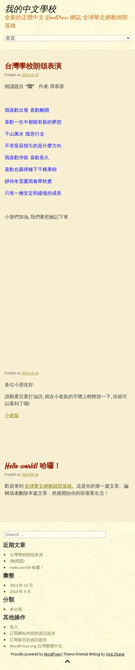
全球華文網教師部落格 (48, 486)
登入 (14, 627)
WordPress (52, 654)
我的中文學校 (30, 9)
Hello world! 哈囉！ (33, 467)
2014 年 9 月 (20, 591)
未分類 (16, 609)
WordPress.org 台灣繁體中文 (36, 646)
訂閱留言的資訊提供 (28, 639)
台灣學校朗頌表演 (33, 67)
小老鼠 (12, 415)
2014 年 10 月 (21, 585)
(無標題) (17, 561)
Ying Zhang (115, 654)
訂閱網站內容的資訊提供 (32, 633)
